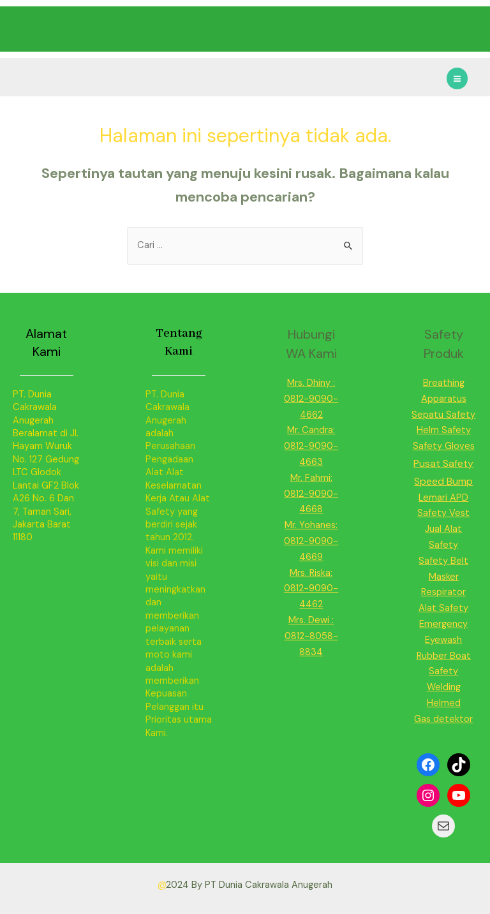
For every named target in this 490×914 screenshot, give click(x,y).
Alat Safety (443, 608)
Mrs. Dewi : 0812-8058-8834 (311, 636)
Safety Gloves (444, 446)
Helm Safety (444, 430)
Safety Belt (443, 561)
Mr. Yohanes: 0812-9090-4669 (311, 541)
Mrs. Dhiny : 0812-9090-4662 (311, 399)
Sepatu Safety (443, 415)
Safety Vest (443, 513)
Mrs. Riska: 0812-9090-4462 (311, 589)
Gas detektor (443, 719)
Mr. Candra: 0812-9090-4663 (311, 446)
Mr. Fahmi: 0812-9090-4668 (311, 494)
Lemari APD (443, 498)
